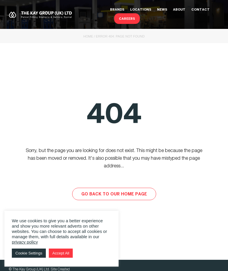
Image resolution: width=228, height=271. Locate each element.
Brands (117, 9)
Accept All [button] (60, 253)
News (162, 9)
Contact (200, 9)
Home (88, 36)
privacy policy (25, 242)
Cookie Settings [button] (28, 253)
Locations (140, 9)
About (179, 9)
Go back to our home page (114, 194)
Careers (127, 18)
